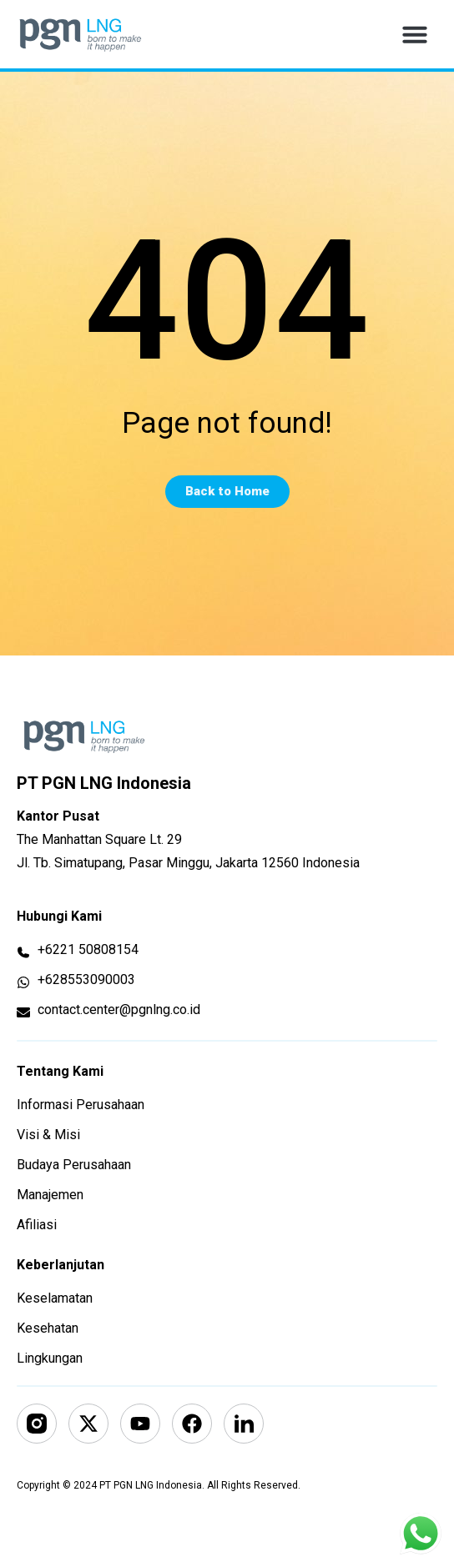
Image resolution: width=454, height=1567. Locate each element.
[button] (415, 34)
